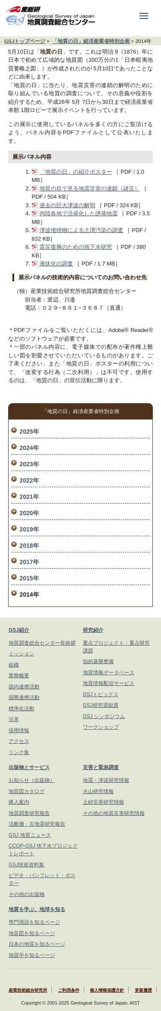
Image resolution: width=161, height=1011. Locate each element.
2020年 (29, 513)
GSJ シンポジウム (104, 716)
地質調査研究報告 (29, 813)
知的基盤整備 (98, 661)
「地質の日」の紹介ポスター (75, 172)
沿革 (14, 719)
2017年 (29, 561)
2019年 (29, 529)
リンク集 (19, 752)
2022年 (29, 480)
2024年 (29, 447)
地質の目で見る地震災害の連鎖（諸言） (89, 188)
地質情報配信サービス (108, 683)
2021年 (29, 496)
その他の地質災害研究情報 (114, 813)
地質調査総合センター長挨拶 (42, 643)
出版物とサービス (29, 767)
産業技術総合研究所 (28, 990)
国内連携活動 (24, 687)
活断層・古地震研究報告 (37, 824)
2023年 (29, 464)
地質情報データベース (108, 673)
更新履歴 (143, 990)
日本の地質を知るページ (37, 944)
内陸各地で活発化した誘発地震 (78, 213)
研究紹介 (93, 630)
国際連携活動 (24, 697)
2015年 (29, 578)
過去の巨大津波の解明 (67, 205)
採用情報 (19, 730)
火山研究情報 (98, 791)
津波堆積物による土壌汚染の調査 (81, 230)
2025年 (29, 431)
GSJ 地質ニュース (30, 835)
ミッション (21, 654)
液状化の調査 (56, 263)
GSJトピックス (100, 694)
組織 (14, 665)
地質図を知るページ (32, 933)
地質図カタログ (27, 791)
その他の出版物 (27, 894)
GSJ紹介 (19, 630)
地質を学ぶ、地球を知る (37, 909)
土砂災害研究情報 (103, 802)
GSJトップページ (24, 41)
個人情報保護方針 (107, 990)
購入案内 (19, 802)
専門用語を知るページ (34, 922)
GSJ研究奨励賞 (100, 705)
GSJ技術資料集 (26, 865)
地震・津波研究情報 (106, 780)
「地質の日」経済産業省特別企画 (91, 41)
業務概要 (19, 676)
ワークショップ (101, 727)
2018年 (29, 545)
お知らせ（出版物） (32, 780)
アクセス (19, 741)
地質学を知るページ (32, 955)
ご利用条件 (68, 990)
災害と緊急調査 (101, 767)
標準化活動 (21, 709)
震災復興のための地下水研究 (75, 247)
